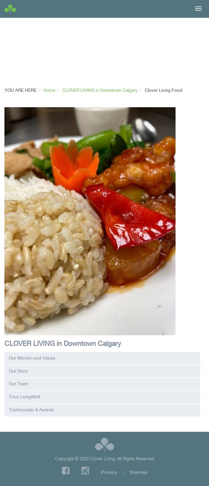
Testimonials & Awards (31, 410)
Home (49, 90)
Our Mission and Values (32, 358)
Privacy (109, 472)
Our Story (18, 371)
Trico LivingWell (24, 397)
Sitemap (138, 472)
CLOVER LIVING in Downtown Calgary (100, 90)
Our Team (18, 383)
